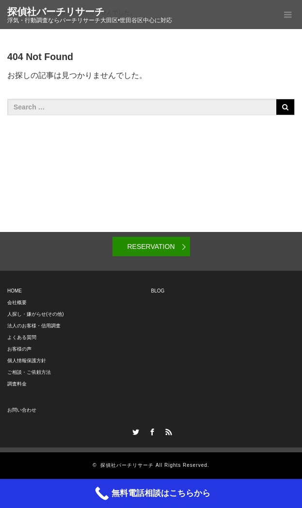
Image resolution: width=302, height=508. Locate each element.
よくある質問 (21, 337)
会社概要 (17, 302)
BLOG (158, 290)
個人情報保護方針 (26, 360)
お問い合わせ (21, 410)
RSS (167, 430)
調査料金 (17, 383)
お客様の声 (19, 349)
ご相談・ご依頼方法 (29, 372)
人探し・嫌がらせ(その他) (35, 314)
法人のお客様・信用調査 (34, 325)
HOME (14, 290)
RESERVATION (151, 246)
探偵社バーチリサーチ (55, 11)
